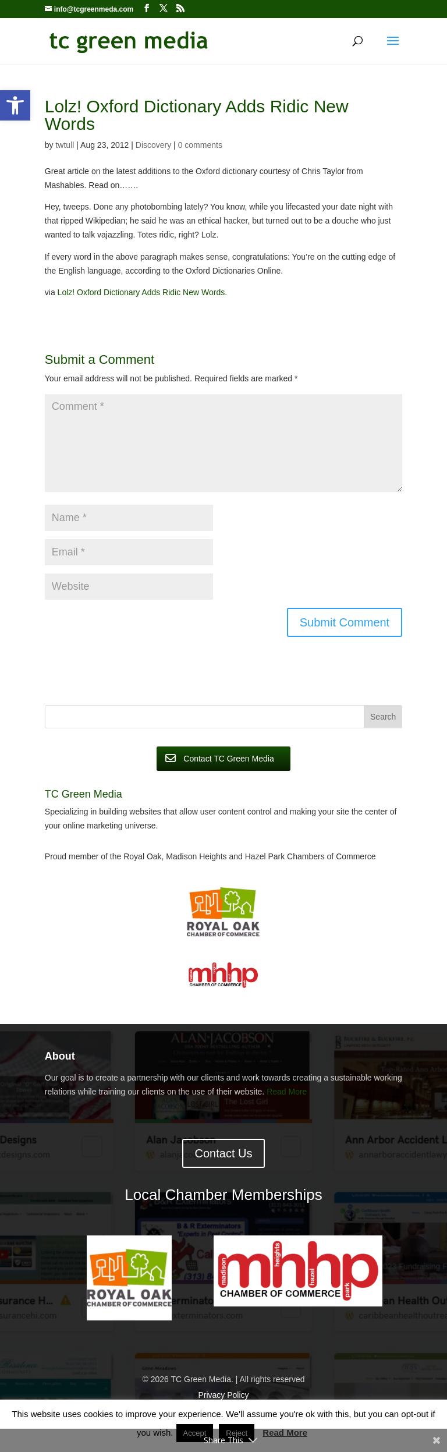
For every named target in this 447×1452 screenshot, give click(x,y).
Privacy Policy (223, 1395)
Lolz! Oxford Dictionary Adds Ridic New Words (141, 292)
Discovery (153, 145)
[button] (15, 105)
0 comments (200, 145)
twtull (64, 145)
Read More (287, 1091)
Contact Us (224, 1153)
